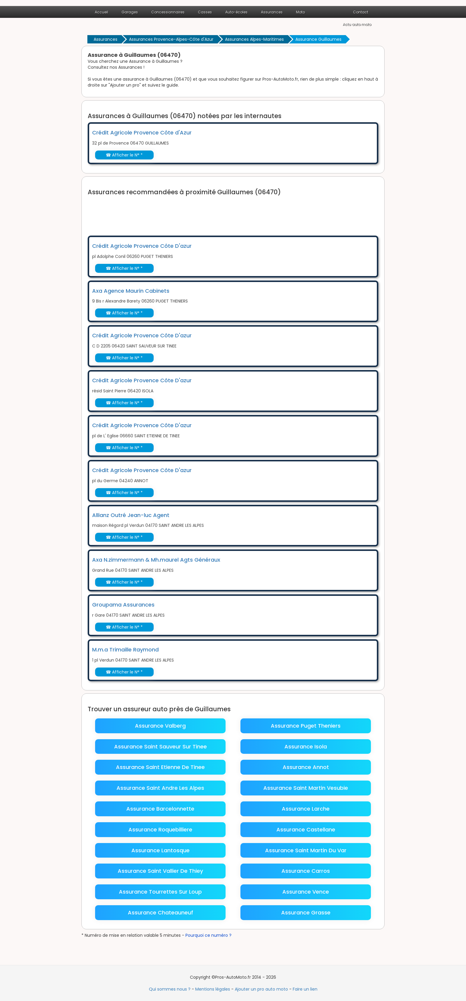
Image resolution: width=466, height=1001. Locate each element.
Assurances (272, 12)
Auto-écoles (236, 12)
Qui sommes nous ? (170, 989)
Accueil (101, 12)
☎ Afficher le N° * (124, 155)
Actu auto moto (357, 24)
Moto (300, 12)
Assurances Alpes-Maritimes (254, 39)
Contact (360, 12)
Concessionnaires (168, 12)
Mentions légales (212, 989)
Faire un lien (305, 989)
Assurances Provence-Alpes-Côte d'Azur (171, 39)
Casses (205, 12)
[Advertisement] (196, 211)
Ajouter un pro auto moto (261, 989)
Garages (130, 12)
